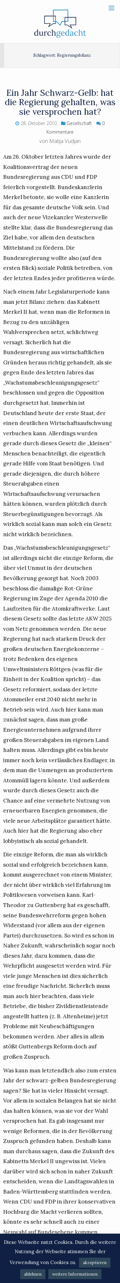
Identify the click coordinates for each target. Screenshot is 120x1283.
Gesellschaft (79, 123)
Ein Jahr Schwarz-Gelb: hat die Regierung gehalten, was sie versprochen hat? (60, 102)
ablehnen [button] (33, 1274)
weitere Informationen (75, 1274)
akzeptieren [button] (95, 1262)
